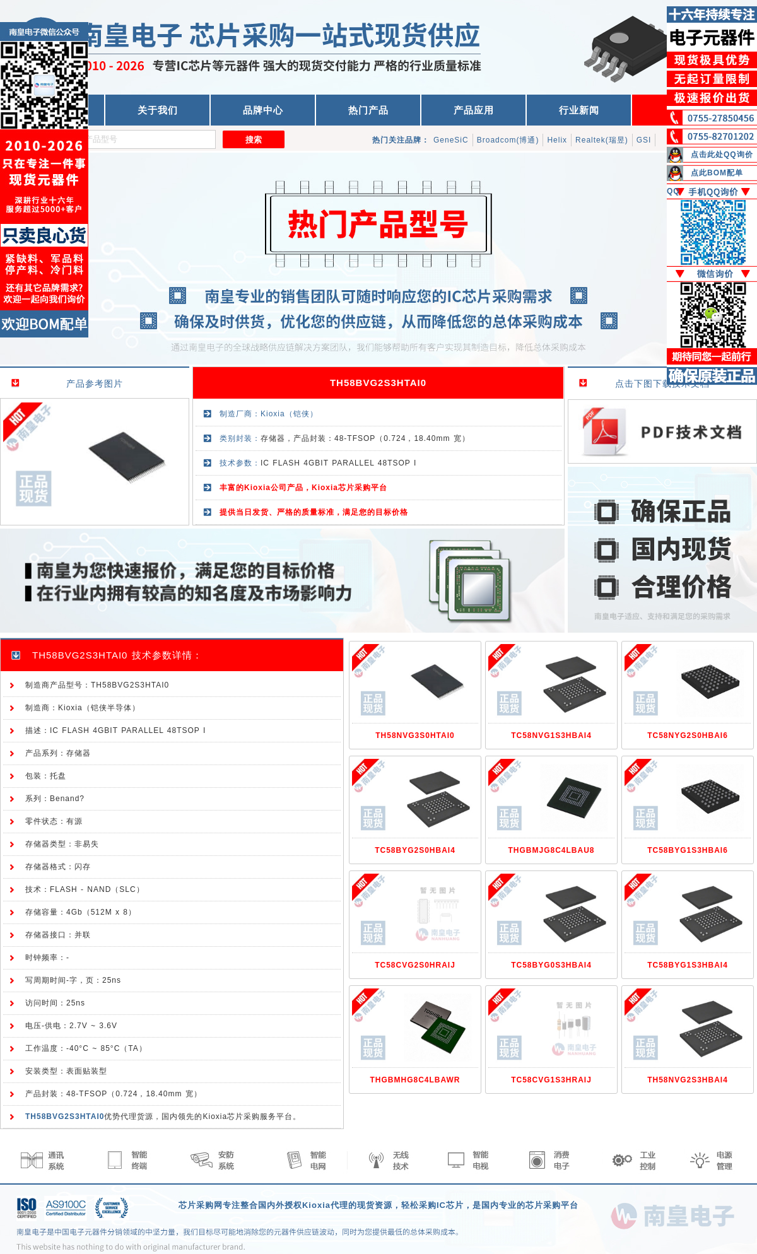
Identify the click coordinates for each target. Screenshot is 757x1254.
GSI (644, 140)
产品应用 (474, 110)
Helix (557, 140)
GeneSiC (451, 140)
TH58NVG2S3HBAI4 (687, 1079)
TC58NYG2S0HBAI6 (687, 735)
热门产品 (368, 110)
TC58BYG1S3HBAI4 (687, 965)
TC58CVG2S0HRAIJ (415, 965)
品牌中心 (263, 110)
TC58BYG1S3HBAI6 (687, 850)
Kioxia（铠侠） (289, 413)
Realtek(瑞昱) (601, 140)
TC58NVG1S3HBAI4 (551, 735)
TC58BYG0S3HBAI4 (551, 965)
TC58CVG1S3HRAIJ (551, 1079)
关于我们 (158, 110)
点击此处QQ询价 (722, 154)
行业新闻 (579, 110)
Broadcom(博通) (508, 140)
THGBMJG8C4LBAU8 (551, 850)
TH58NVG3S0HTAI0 (414, 735)
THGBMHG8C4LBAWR (415, 1079)
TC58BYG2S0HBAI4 (415, 850)
